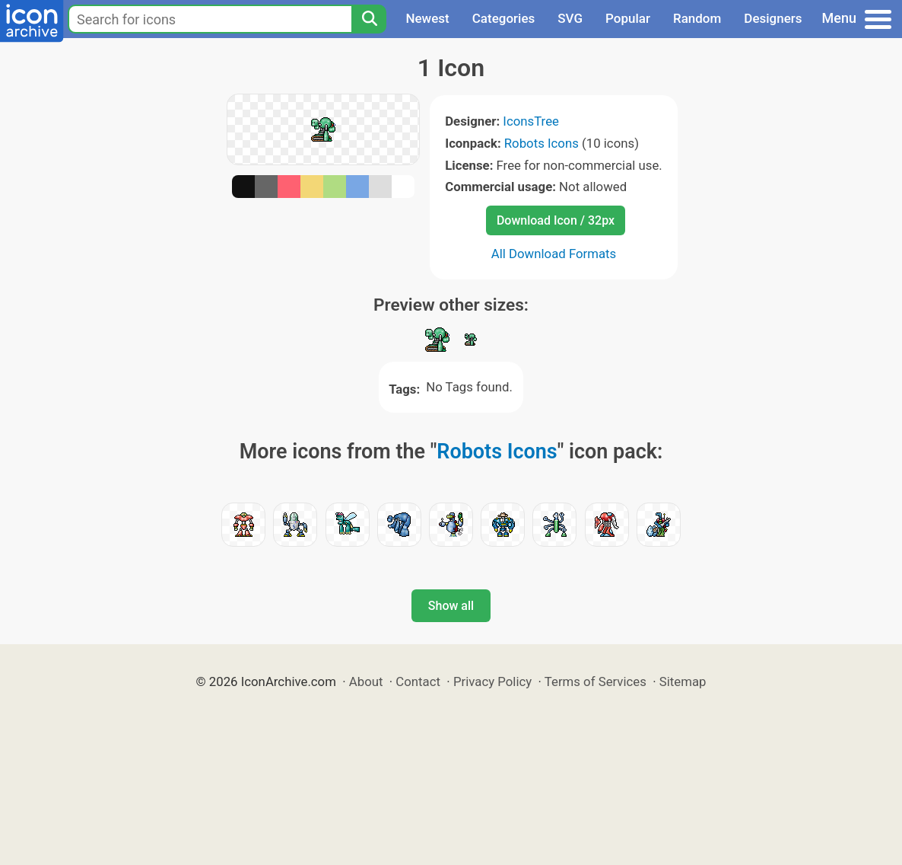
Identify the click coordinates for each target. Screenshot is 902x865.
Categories (503, 18)
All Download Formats (554, 253)
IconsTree (531, 121)
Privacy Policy (492, 681)
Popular (627, 18)
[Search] (368, 19)
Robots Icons (541, 143)
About (366, 681)
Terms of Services (595, 681)
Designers (773, 18)
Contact (417, 681)
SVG (570, 18)
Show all (451, 605)
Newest (427, 18)
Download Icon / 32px (556, 220)
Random (697, 18)
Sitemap (683, 681)
